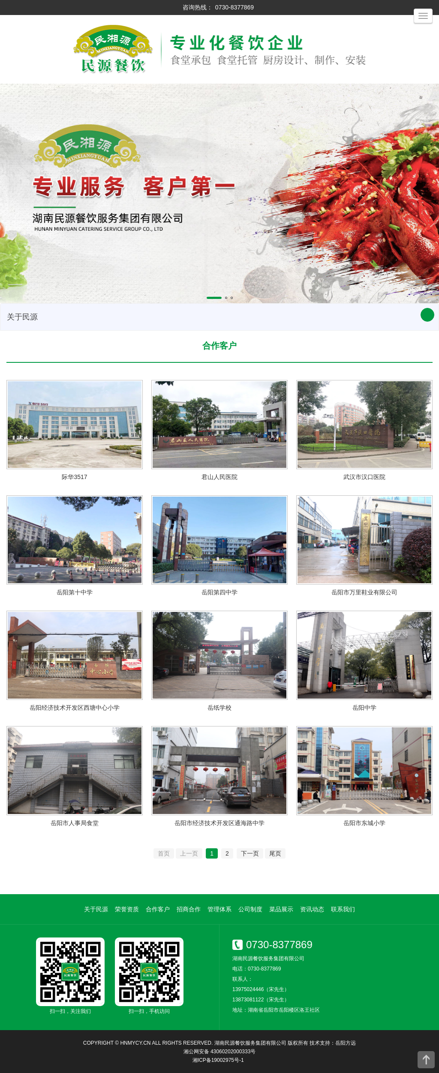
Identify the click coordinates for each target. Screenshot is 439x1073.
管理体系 (219, 909)
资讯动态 (312, 909)
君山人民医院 (219, 476)
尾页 (275, 853)
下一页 (250, 853)
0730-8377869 (234, 7)
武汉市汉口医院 (364, 476)
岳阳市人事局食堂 (75, 823)
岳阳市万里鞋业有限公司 (364, 592)
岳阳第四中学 (219, 592)
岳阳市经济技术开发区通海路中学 (219, 823)
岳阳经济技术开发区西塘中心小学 (75, 707)
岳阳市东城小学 (364, 823)
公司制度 (250, 909)
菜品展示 (281, 909)
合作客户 (158, 909)
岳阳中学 (364, 707)
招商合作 (189, 909)
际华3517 (74, 476)
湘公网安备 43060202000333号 (219, 1052)
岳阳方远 (345, 1043)
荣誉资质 (127, 909)
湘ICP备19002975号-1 (218, 1060)
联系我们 (343, 909)
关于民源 (96, 909)
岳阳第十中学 (75, 592)
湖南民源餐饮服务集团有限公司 (250, 1043)
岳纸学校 (219, 707)
